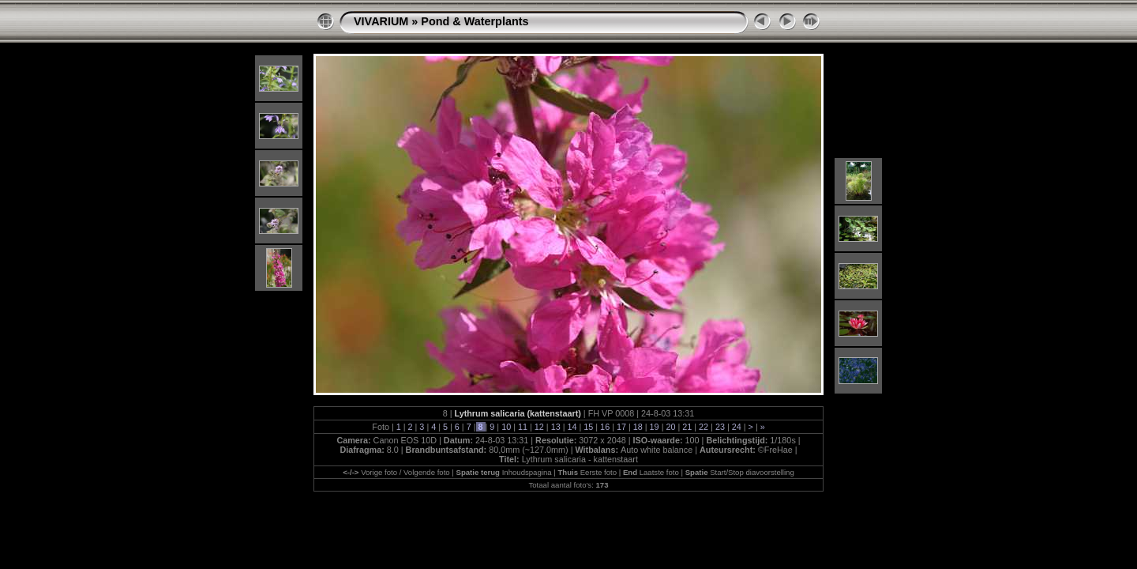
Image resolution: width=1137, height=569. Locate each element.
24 (737, 426)
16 (605, 426)
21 (687, 426)
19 (654, 426)
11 (523, 426)
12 (539, 426)
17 (621, 426)
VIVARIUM (381, 21)
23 (720, 426)
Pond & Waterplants (474, 21)
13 (556, 426)
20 (670, 426)
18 (638, 426)
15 (588, 426)
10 (506, 426)
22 (703, 426)
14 (572, 426)
